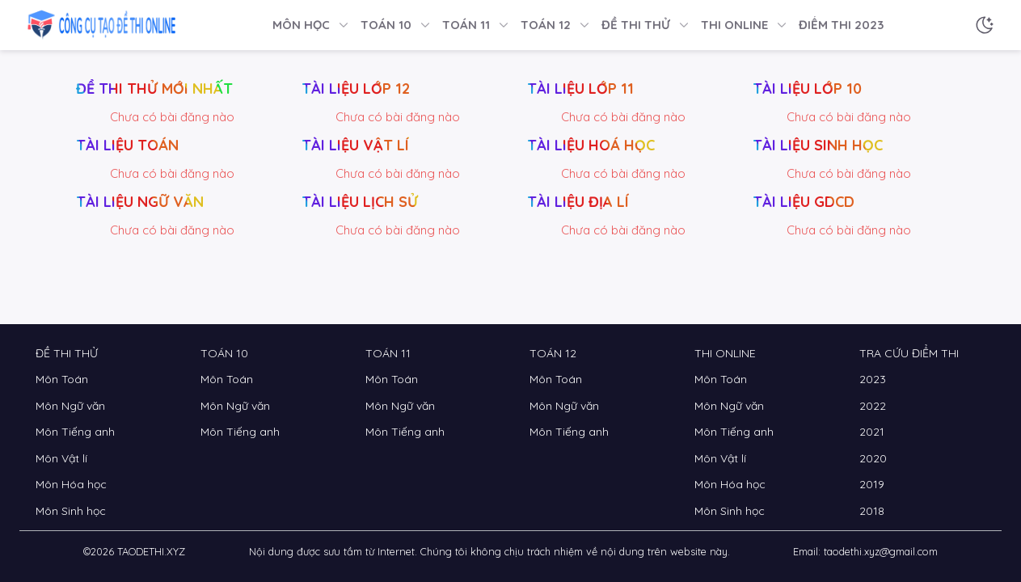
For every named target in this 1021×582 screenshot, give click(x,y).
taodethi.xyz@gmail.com (881, 551)
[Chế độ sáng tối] (985, 25)
